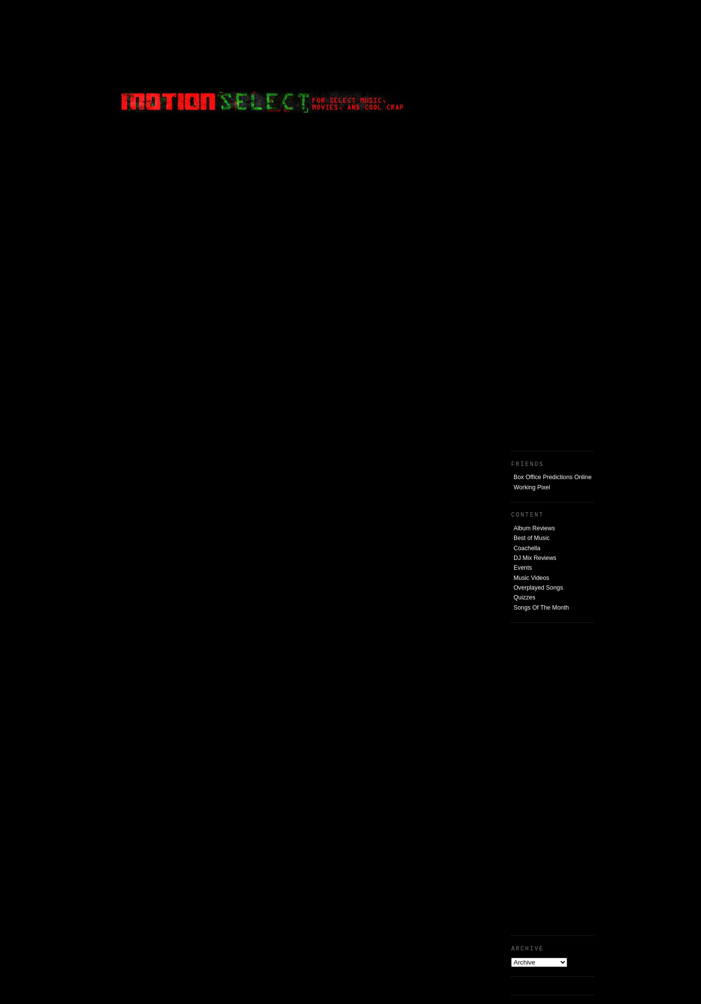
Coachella (527, 548)
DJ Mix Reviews (535, 558)
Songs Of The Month (541, 607)
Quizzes (524, 597)
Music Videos (531, 578)
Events (523, 567)
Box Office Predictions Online (552, 477)
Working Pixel (532, 487)
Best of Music (532, 538)
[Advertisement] (521, 66)
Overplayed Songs (538, 587)
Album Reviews (534, 528)
